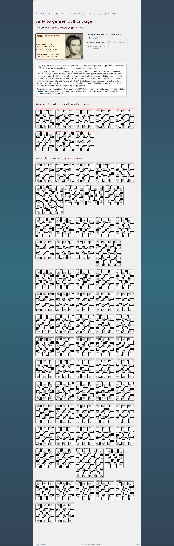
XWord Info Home (41, 14)
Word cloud (116, 14)
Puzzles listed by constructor (79, 14)
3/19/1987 (43, 46)
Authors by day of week (56, 14)
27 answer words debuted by (111, 42)
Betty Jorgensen (47, 36)
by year (67, 14)
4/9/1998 (51, 46)
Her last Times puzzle (45, 91)
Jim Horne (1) (94, 38)
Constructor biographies (97, 14)
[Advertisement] (79, 5)
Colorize (108, 14)
